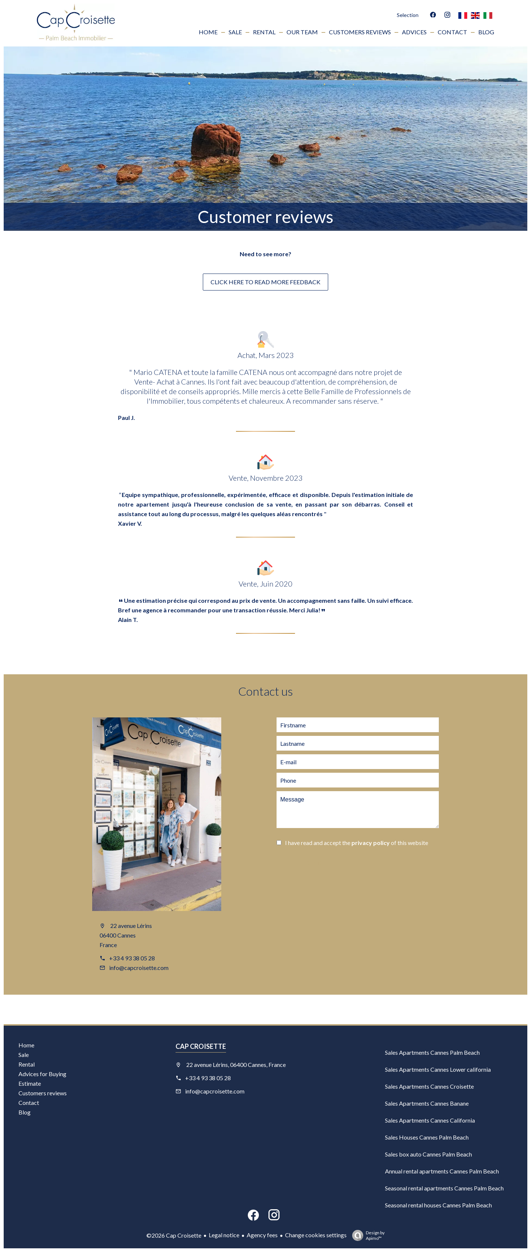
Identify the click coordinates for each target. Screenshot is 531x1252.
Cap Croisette (201, 1046)
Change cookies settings (316, 1234)
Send (313, 863)
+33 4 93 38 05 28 (132, 957)
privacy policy (370, 842)
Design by (366, 1235)
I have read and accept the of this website (356, 842)
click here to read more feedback (265, 281)
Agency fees (262, 1234)
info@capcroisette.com (139, 967)
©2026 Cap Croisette (173, 1235)
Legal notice (224, 1234)
